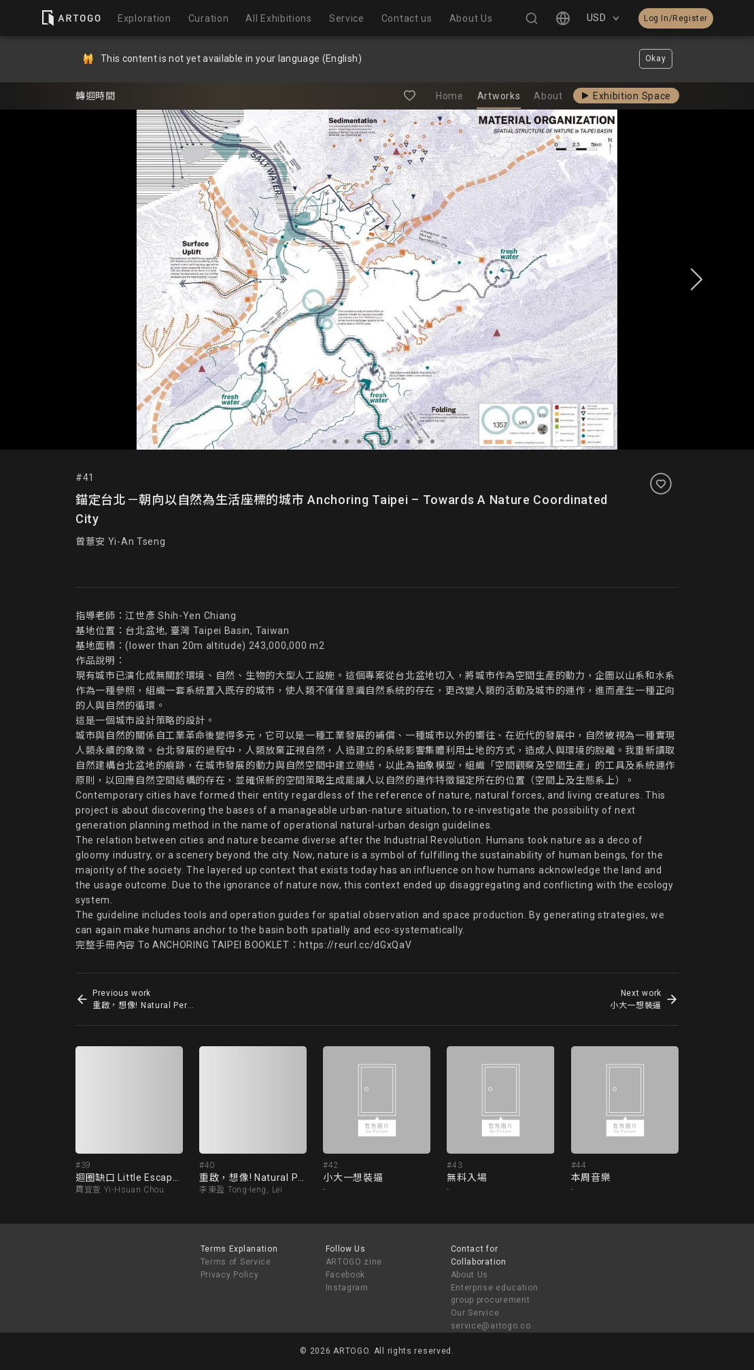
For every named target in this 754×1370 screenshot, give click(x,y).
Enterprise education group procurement (494, 1294)
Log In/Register (676, 18)
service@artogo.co (491, 1326)
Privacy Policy (230, 1275)
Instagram (347, 1287)
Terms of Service (236, 1262)
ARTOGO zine (354, 1262)
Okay (655, 58)
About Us (470, 1275)
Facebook (346, 1275)
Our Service (475, 1313)
